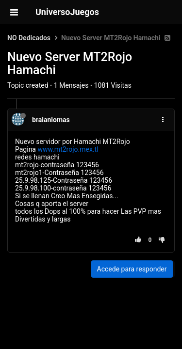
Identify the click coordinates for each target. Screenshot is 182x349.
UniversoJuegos (67, 12)
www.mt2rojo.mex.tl (67, 149)
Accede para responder (132, 269)
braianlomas (51, 120)
